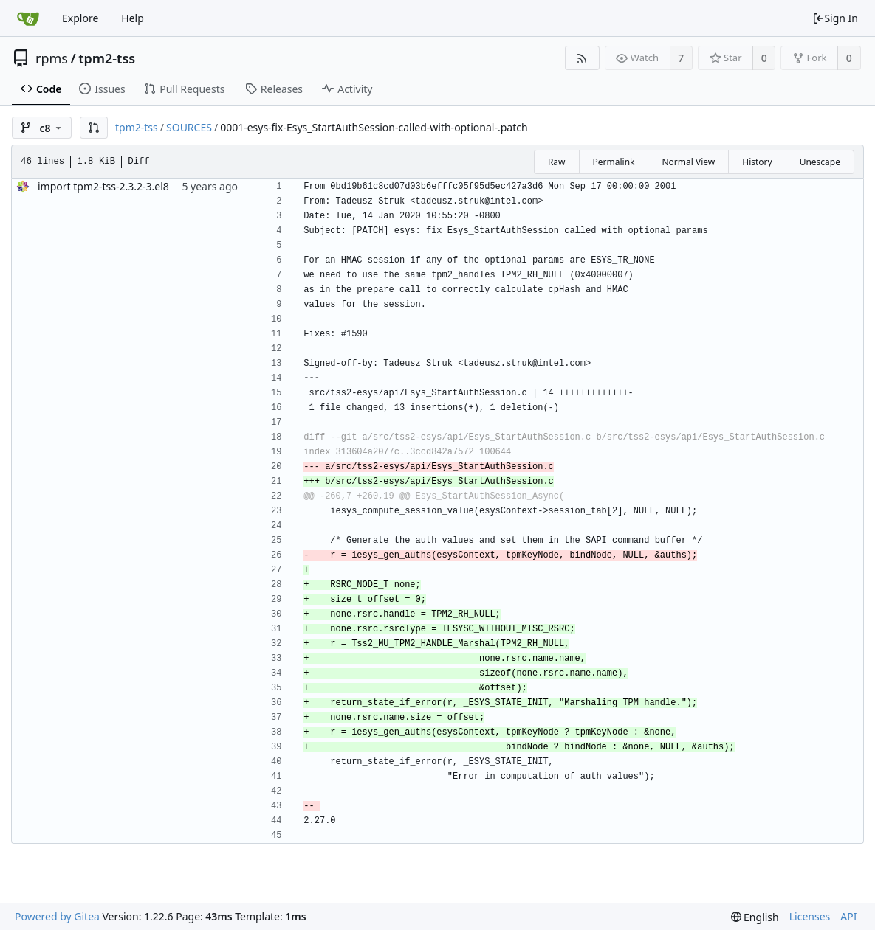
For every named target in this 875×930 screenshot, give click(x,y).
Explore (80, 18)
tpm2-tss (106, 58)
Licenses (810, 916)
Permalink (614, 162)
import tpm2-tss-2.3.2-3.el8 (103, 186)
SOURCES (189, 127)
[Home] (28, 18)
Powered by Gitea (57, 916)
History (757, 162)
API (848, 916)
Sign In (835, 18)
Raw (557, 162)
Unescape (820, 162)
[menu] (755, 917)
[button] (94, 128)
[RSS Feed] (582, 58)
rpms (51, 58)
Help (132, 18)
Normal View (688, 162)
